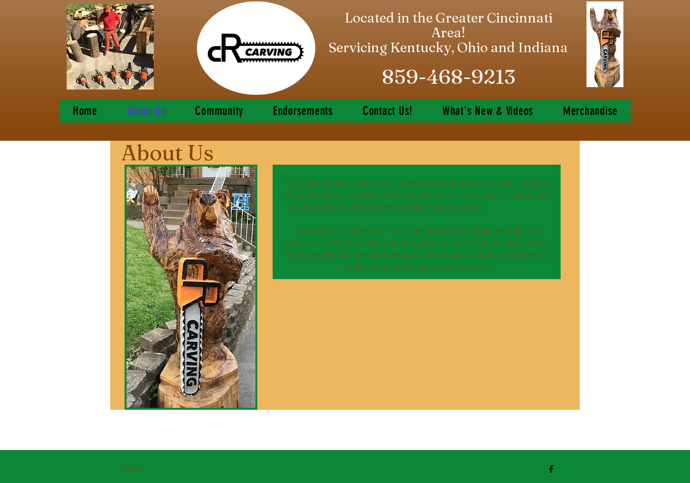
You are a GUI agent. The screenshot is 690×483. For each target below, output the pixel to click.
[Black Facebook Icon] (551, 469)
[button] (487, 111)
